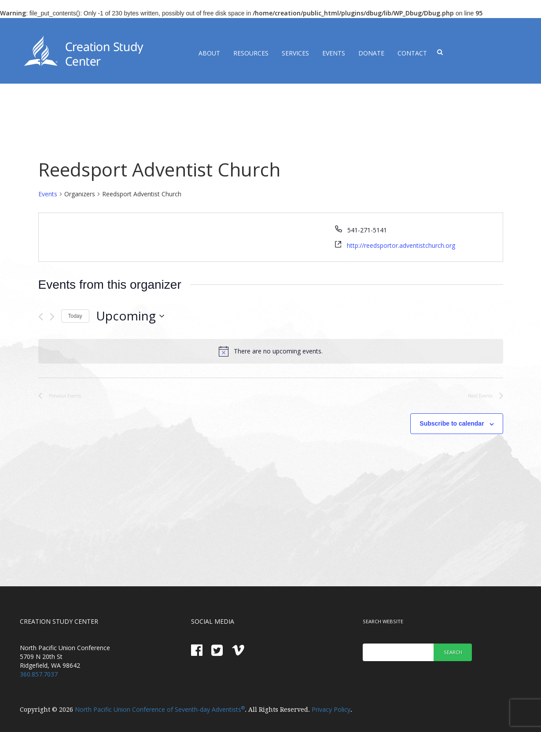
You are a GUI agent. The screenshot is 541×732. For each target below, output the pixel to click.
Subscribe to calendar (452, 423)
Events (333, 53)
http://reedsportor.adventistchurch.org (401, 245)
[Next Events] (52, 317)
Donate (371, 53)
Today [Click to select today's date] (75, 316)
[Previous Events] (40, 317)
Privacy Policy (331, 709)
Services (295, 53)
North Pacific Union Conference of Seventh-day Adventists (160, 709)
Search (453, 652)
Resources (251, 53)
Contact (412, 53)
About (209, 53)
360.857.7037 (39, 674)
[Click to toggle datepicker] (130, 316)
